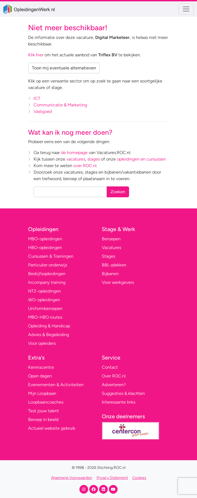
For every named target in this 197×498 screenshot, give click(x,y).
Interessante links (118, 402)
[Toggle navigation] (186, 9)
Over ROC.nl (114, 376)
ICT (37, 98)
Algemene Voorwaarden (71, 477)
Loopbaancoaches (45, 402)
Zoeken (118, 191)
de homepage (74, 152)
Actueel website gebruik (51, 428)
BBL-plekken (114, 265)
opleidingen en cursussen (141, 159)
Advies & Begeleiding (48, 334)
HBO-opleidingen (45, 247)
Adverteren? (114, 384)
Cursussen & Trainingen (50, 256)
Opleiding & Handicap (49, 325)
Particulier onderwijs (47, 265)
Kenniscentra (41, 367)
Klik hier (35, 54)
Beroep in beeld (43, 419)
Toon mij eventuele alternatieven (64, 67)
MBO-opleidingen (45, 238)
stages (93, 159)
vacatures (75, 159)
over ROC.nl (84, 165)
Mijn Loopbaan (42, 393)
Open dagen (40, 376)
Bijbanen (110, 273)
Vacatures (111, 247)
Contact (110, 367)
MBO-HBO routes (45, 317)
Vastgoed (43, 111)
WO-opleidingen (44, 299)
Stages (108, 256)
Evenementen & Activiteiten (55, 384)
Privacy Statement (112, 477)
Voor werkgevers (118, 282)
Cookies (139, 477)
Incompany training (46, 282)
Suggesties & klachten (123, 393)
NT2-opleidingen (44, 291)
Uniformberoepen (45, 308)
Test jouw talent (43, 410)
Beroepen (111, 238)
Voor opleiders (42, 343)
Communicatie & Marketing (60, 104)
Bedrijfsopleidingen (46, 273)
